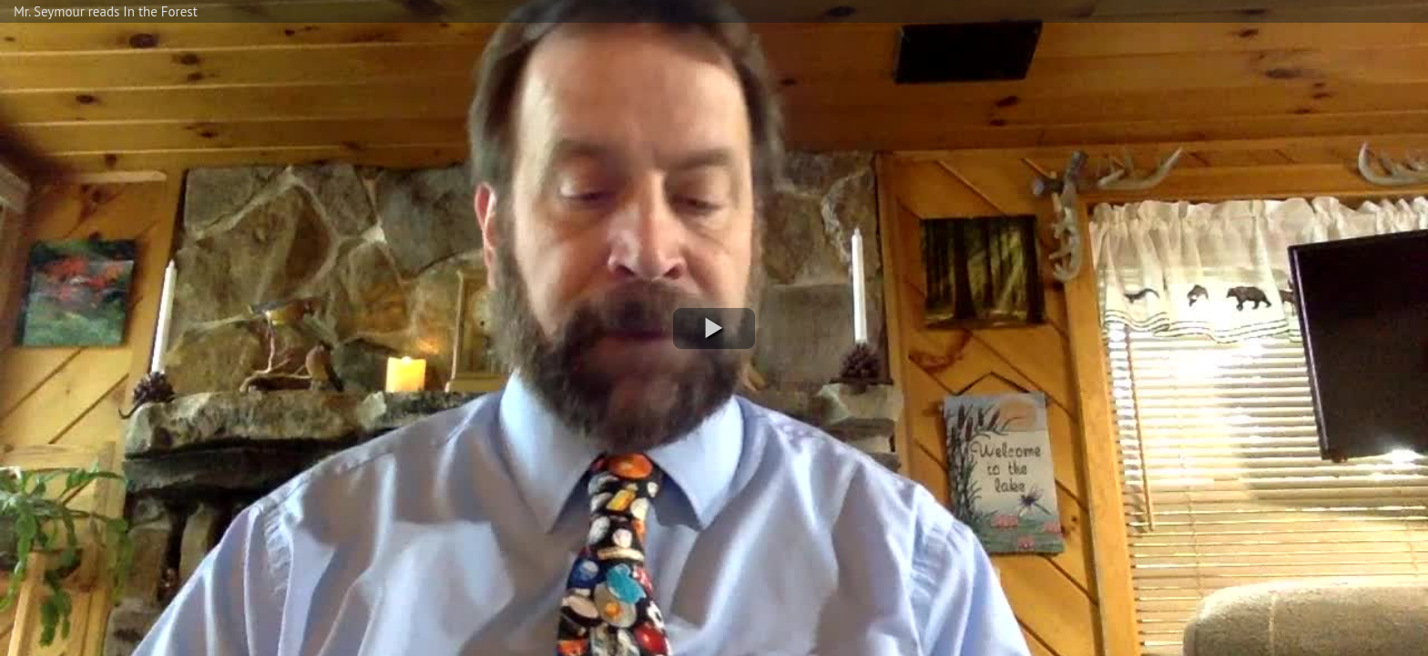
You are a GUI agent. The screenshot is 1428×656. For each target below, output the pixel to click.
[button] (714, 328)
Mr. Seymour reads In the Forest (106, 11)
